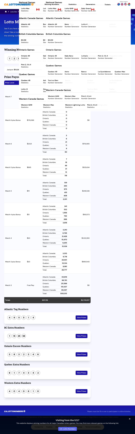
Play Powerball (112, 37)
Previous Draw (102, 97)
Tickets (108, 4)
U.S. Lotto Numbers (68, 429)
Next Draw (122, 97)
